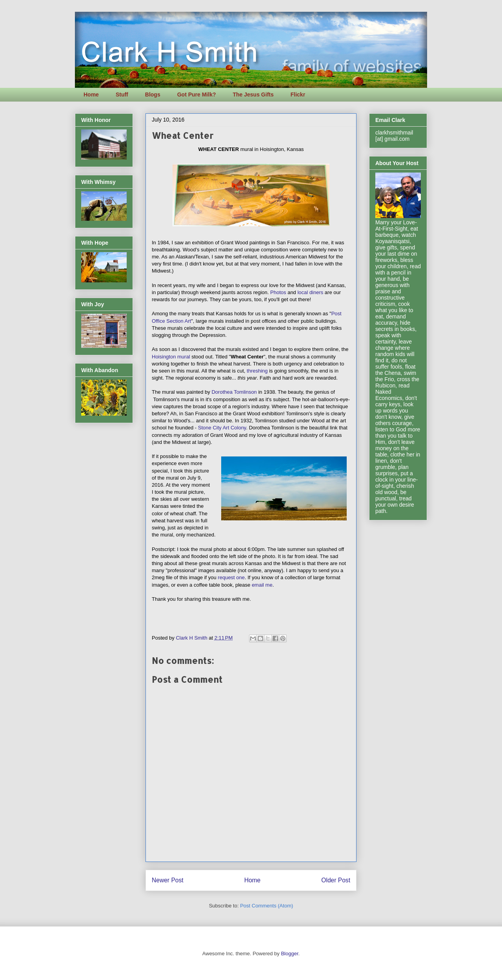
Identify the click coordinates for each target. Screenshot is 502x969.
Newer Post (168, 880)
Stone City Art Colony (222, 428)
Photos (278, 292)
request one (231, 577)
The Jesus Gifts (253, 94)
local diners (310, 292)
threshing (257, 371)
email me (262, 585)
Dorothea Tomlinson (233, 392)
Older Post (335, 880)
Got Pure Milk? (196, 94)
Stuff (122, 94)
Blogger (289, 953)
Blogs (152, 94)
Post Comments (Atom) (266, 906)
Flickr (298, 94)
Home (91, 94)
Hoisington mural (171, 357)
